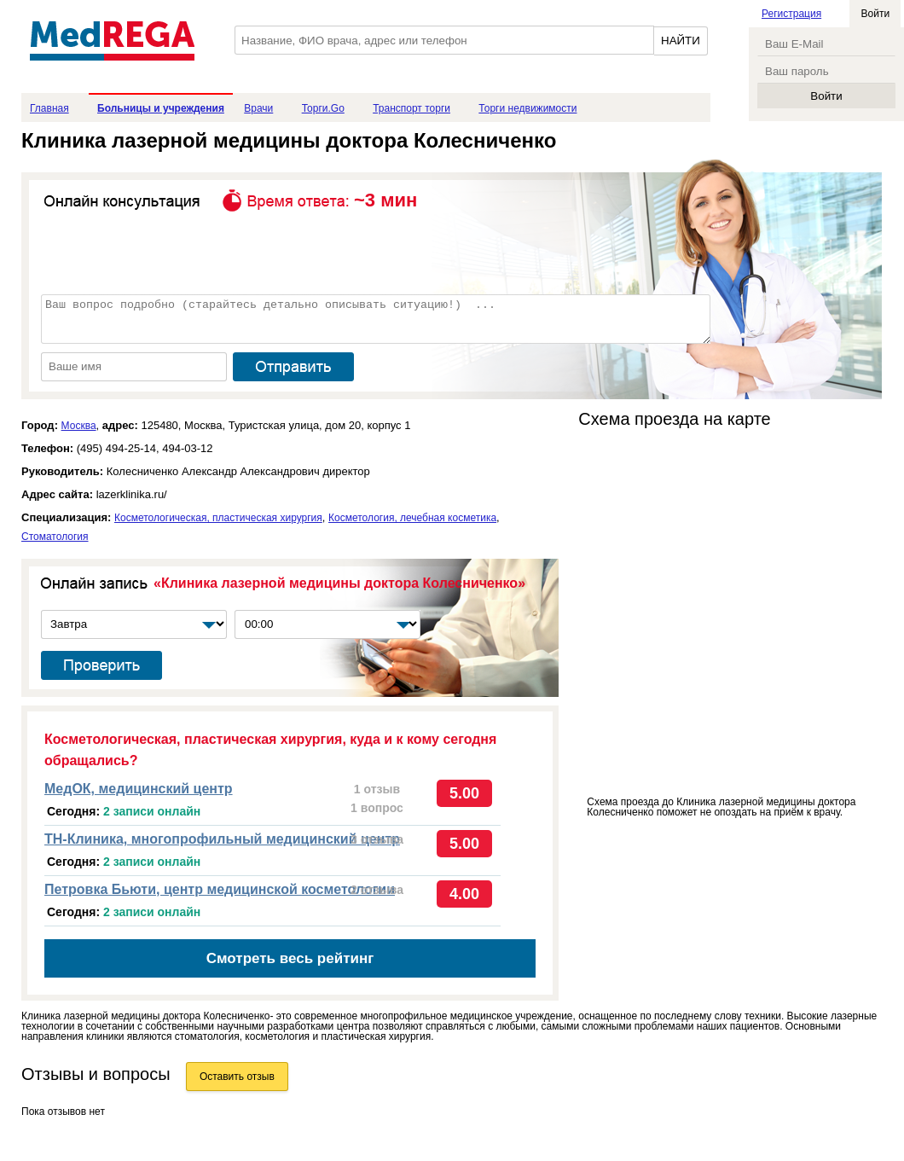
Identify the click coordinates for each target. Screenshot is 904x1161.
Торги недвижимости (527, 108)
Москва (78, 426)
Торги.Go (323, 108)
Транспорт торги (411, 108)
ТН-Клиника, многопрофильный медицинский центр (222, 839)
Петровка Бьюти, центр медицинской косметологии (219, 889)
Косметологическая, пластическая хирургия (218, 518)
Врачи (258, 108)
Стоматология (55, 537)
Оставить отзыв (237, 1077)
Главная (49, 108)
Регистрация (791, 14)
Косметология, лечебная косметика (412, 518)
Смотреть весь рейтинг (290, 958)
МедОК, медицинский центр (138, 788)
